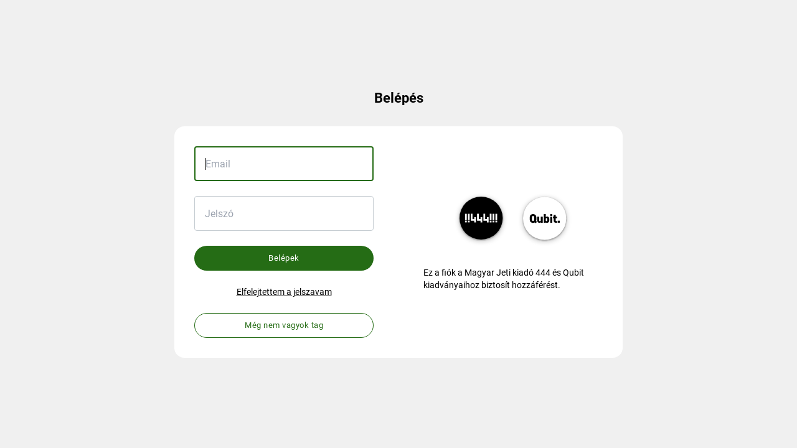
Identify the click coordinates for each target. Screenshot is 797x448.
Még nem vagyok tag (284, 325)
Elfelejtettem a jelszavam (284, 292)
